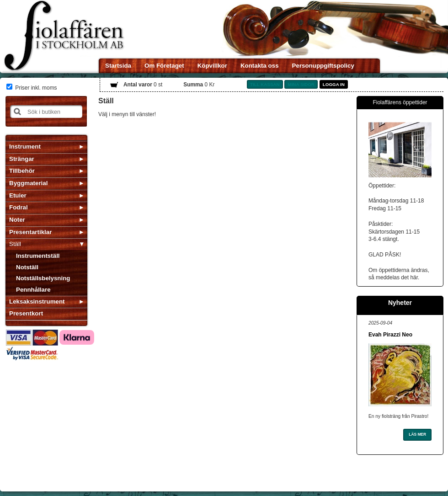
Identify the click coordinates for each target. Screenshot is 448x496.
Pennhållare (33, 289)
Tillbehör (22, 170)
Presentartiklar (30, 232)
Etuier (18, 195)
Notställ (27, 267)
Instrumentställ (38, 255)
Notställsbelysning (43, 278)
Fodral (18, 207)
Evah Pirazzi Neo (390, 334)
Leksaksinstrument (36, 301)
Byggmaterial (28, 183)
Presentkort (26, 313)
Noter (17, 219)
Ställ (15, 243)
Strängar (21, 158)
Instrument (25, 146)
